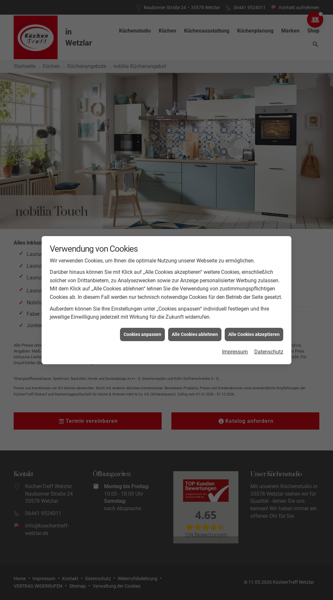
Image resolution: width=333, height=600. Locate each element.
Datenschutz (268, 342)
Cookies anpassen (142, 324)
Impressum (235, 342)
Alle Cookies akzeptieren (254, 324)
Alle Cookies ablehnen (195, 324)
